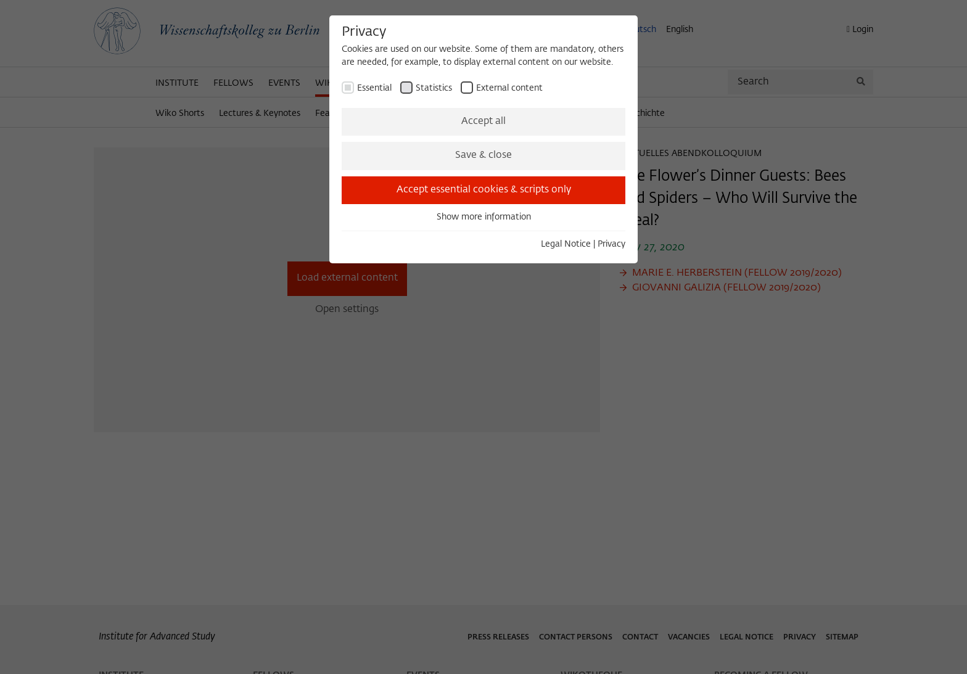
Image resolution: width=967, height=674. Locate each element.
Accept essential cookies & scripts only (484, 190)
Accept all (483, 121)
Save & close (483, 155)
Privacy (611, 244)
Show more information (484, 217)
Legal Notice (566, 244)
